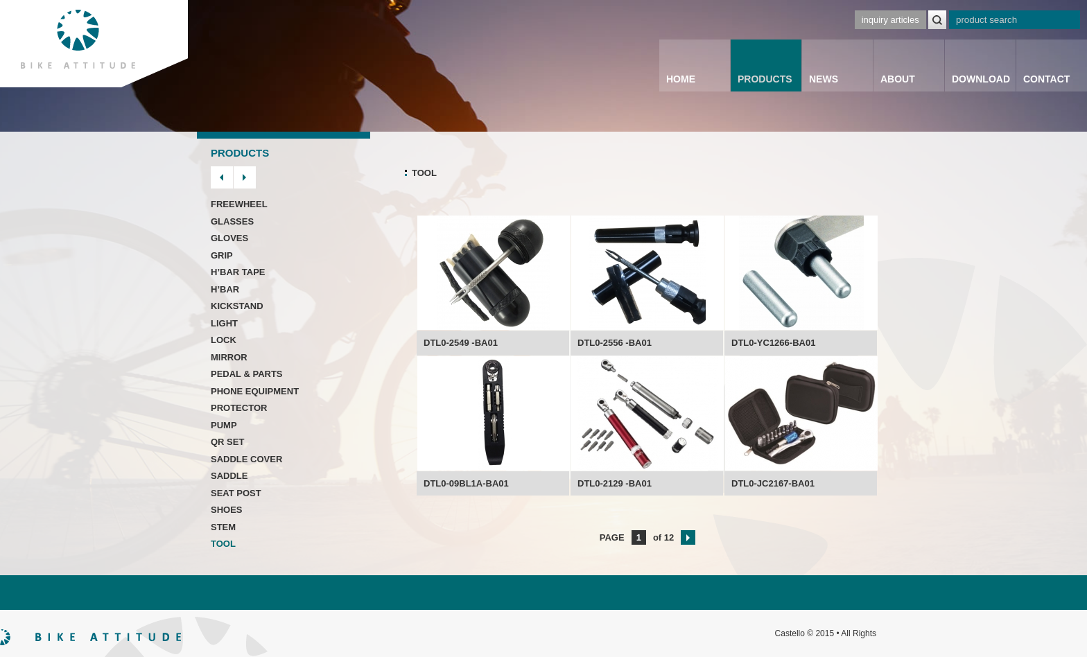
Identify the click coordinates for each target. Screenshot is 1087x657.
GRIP (222, 255)
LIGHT (224, 323)
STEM (223, 527)
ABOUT (897, 79)
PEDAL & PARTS (247, 374)
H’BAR (225, 289)
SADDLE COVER (246, 459)
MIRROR (229, 357)
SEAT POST (236, 493)
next (245, 177)
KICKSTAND (237, 306)
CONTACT (1046, 79)
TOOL (223, 543)
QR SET (227, 442)
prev (222, 177)
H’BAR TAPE (238, 272)
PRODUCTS (765, 79)
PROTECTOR (239, 408)
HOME (680, 79)
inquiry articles (890, 20)
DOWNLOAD (981, 79)
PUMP (224, 425)
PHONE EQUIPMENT (255, 391)
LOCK (223, 340)
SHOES (227, 510)
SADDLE (229, 476)
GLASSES (232, 221)
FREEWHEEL (239, 204)
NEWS (823, 79)
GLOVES (229, 238)
